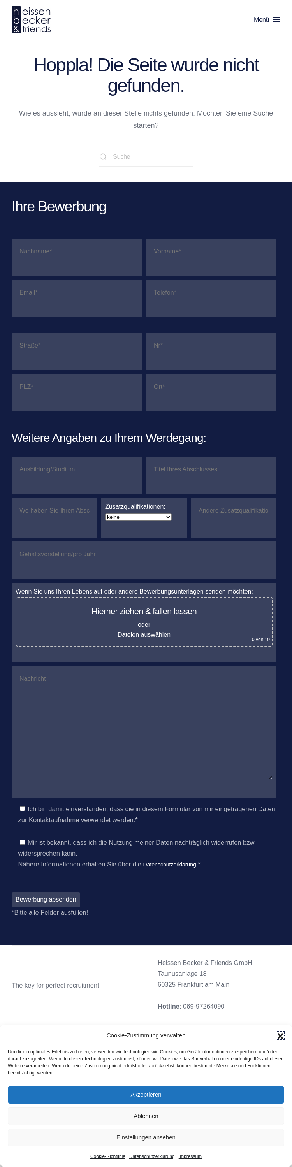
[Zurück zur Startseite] (32, 19)
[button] (280, 1035)
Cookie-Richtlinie (107, 1156)
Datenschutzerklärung (152, 1156)
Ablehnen (146, 1116)
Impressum (190, 1156)
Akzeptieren (145, 1094)
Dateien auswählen (144, 634)
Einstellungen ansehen (146, 1137)
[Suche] (146, 157)
